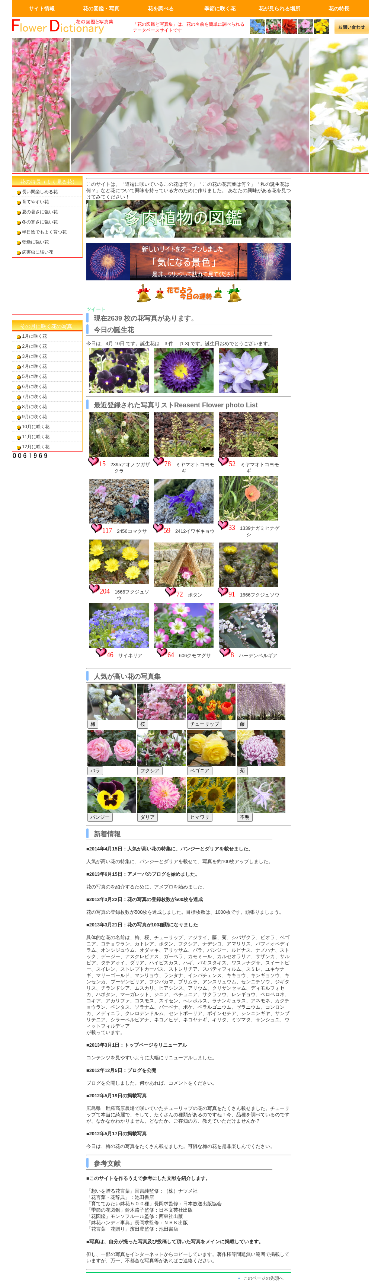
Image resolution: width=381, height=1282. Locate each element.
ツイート (96, 309)
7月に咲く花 (34, 396)
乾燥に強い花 (35, 242)
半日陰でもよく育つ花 (44, 232)
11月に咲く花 (35, 436)
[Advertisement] (47, 286)
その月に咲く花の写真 (46, 326)
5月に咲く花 (34, 376)
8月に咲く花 (34, 406)
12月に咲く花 (35, 446)
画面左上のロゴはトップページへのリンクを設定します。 (68, 26)
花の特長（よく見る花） (48, 182)
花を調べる (161, 9)
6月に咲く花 (34, 386)
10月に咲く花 (35, 426)
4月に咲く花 (34, 366)
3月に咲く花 (34, 356)
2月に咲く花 (34, 346)
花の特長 (339, 9)
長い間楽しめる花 (40, 191)
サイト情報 (42, 9)
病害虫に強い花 (37, 252)
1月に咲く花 (34, 336)
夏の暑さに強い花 (40, 211)
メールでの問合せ (351, 26)
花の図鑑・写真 (101, 9)
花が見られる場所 (279, 9)
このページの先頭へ (263, 1278)
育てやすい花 (35, 201)
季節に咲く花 (220, 9)
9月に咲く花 (34, 416)
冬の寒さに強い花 (40, 222)
